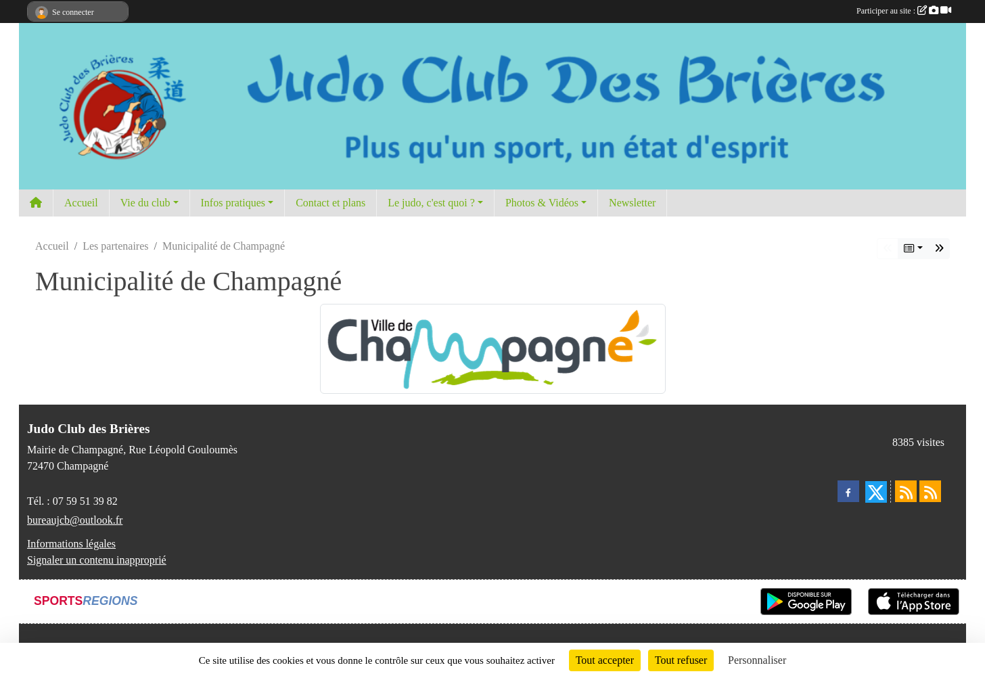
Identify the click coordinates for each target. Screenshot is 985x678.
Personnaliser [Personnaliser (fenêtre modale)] (757, 660)
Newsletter (632, 202)
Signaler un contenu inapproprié (96, 560)
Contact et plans (330, 202)
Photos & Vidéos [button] (541, 202)
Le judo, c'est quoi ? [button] (431, 202)
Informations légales (71, 543)
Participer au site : (903, 11)
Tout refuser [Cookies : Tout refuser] (681, 660)
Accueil (81, 202)
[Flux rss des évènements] (930, 491)
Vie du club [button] (145, 202)
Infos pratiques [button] (233, 202)
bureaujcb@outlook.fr (74, 520)
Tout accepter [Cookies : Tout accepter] (605, 660)
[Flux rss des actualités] (906, 491)
